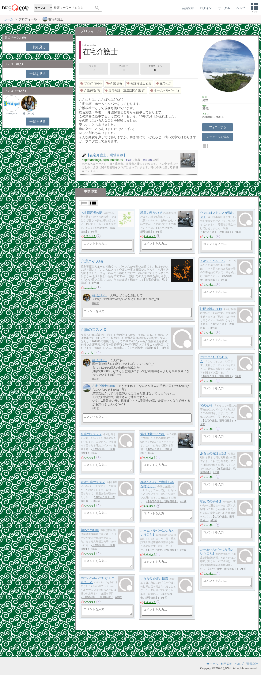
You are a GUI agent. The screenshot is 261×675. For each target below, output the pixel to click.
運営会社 (252, 664)
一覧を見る (37, 47)
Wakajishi (11, 113)
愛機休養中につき (152, 434)
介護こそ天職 (92, 261)
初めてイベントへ (212, 261)
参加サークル (155, 69)
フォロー (93, 69)
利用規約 (226, 664)
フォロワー (124, 69)
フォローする (217, 127)
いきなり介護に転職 (154, 578)
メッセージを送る (217, 137)
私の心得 (206, 405)
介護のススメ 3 (93, 329)
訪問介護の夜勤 (211, 309)
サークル (212, 664)
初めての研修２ (211, 501)
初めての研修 (90, 530)
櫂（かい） (99, 295)
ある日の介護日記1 (213, 453)
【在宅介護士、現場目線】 (217, 232)
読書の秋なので (151, 212)
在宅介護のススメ (93, 482)
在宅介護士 (99, 386)
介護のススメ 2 (91, 434)
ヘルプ (239, 664)
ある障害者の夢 (91, 212)
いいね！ (90, 236)
